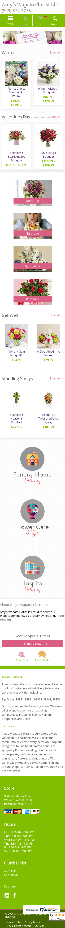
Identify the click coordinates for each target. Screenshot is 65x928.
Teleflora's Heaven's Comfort (16, 414)
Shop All (56, 52)
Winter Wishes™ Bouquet (48, 91)
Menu (13, 23)
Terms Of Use (14, 922)
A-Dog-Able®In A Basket (48, 351)
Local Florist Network (20, 926)
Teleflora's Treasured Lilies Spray (48, 416)
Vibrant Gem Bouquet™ (16, 351)
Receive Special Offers (32, 633)
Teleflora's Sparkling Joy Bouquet (16, 154)
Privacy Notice (34, 922)
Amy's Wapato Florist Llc (30, 5)
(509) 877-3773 (16, 10)
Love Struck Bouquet (48, 152)
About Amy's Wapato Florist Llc (24, 602)
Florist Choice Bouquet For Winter (16, 93)
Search (51, 24)
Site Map (41, 926)
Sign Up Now (32, 641)
